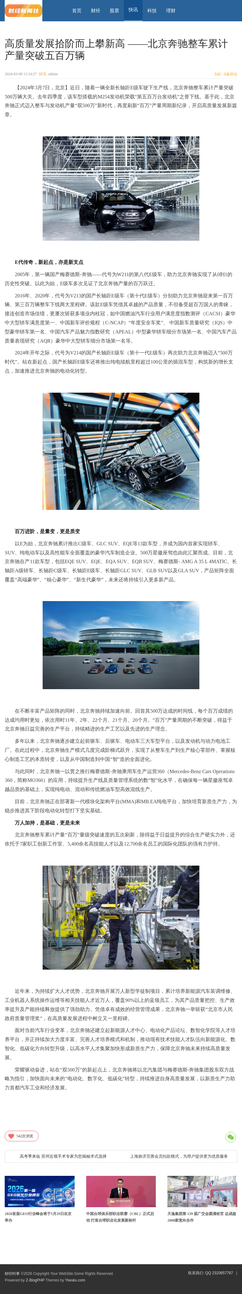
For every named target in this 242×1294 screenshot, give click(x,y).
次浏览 (20, 1136)
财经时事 (12, 1273)
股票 (114, 10)
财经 (95, 10)
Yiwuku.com (75, 1280)
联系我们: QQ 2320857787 (210, 1273)
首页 (77, 10)
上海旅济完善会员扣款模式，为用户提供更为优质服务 (179, 1156)
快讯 (42, 74)
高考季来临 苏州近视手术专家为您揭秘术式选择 (63, 1156)
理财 (171, 10)
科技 (152, 10)
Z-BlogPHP (35, 1280)
